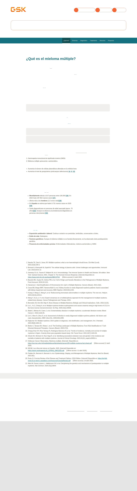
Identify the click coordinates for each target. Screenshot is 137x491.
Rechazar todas (44, 23)
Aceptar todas (27, 23)
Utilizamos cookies (29, 7)
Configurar (60, 23)
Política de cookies (86, 17)
